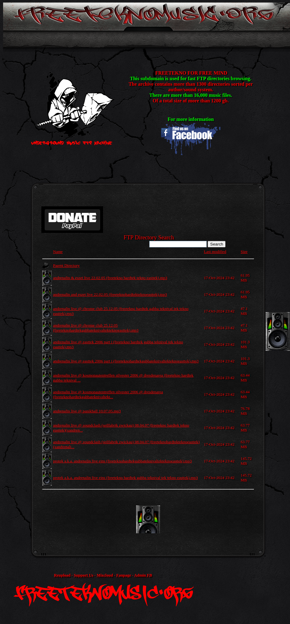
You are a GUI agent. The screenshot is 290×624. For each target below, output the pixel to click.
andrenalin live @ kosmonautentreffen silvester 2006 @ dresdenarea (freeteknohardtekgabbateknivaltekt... (108, 394)
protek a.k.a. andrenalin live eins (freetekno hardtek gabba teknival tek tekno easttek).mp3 (125, 477)
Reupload (62, 575)
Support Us (83, 575)
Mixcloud (105, 575)
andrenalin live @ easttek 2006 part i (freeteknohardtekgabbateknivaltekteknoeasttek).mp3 (126, 361)
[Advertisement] (153, 519)
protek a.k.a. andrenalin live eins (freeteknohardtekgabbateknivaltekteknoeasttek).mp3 (122, 461)
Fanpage (123, 575)
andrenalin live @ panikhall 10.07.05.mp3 (87, 411)
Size (244, 251)
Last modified (215, 251)
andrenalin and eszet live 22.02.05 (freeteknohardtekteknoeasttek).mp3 (110, 294)
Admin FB (143, 575)
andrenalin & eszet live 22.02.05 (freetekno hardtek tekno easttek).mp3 (110, 277)
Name (58, 251)
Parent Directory (66, 265)
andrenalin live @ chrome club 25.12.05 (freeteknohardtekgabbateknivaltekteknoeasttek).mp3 (96, 328)
